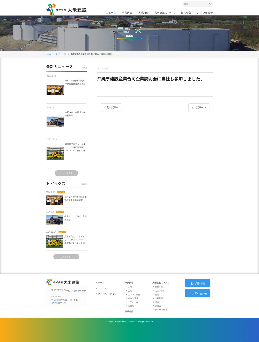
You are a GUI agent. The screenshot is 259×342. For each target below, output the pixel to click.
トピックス (61, 62)
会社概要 (158, 311)
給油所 (129, 319)
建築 (128, 304)
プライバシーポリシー (106, 307)
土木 (128, 300)
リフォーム (131, 315)
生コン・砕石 (132, 308)
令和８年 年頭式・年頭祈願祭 (66, 131)
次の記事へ (199, 125)
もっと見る (66, 183)
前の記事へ (111, 125)
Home (48, 62)
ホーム (99, 296)
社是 (156, 308)
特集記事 (158, 300)
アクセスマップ (60, 319)
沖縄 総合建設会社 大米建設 (69, 11)
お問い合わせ (205, 13)
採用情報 (186, 13)
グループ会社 (160, 323)
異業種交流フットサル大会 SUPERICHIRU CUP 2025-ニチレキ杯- (66, 163)
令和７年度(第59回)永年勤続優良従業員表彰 (66, 99)
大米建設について (164, 13)
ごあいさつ (159, 304)
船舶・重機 (131, 311)
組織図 (157, 319)
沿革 (156, 315)
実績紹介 (143, 13)
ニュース (111, 13)
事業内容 (127, 13)
